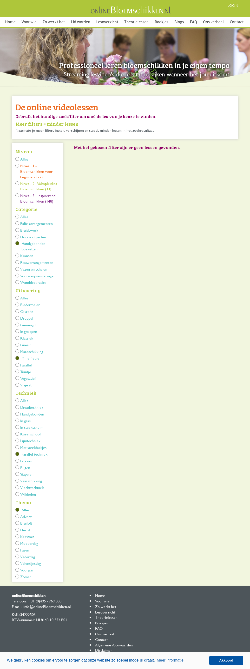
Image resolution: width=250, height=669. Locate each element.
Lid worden (80, 22)
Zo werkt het (54, 22)
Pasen (24, 550)
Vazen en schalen (33, 269)
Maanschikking (31, 351)
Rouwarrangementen (36, 262)
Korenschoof (30, 434)
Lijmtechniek (30, 440)
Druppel (26, 318)
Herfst (25, 530)
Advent (26, 516)
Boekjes (161, 22)
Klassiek (26, 338)
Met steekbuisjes (33, 447)
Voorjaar (27, 570)
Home (10, 22)
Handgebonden (32, 414)
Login (233, 5)
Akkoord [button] (226, 660)
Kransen (26, 255)
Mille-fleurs (30, 358)
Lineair (25, 344)
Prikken (26, 461)
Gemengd (27, 325)
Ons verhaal (213, 22)
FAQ (193, 22)
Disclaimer (103, 650)
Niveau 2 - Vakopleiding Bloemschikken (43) (38, 186)
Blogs (179, 22)
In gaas (25, 420)
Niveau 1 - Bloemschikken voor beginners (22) (36, 171)
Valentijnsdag (30, 563)
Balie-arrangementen (36, 223)
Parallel (26, 365)
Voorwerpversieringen (37, 276)
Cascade (26, 311)
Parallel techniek (34, 454)
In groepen (28, 331)
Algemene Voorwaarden (114, 645)
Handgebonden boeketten (33, 246)
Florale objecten (33, 237)
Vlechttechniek (32, 487)
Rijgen (25, 467)
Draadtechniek (31, 407)
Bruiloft (26, 523)
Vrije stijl (27, 385)
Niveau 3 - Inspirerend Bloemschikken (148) (37, 198)
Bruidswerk (29, 230)
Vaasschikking (31, 480)
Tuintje (25, 371)
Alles (24, 159)
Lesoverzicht (107, 22)
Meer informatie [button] (170, 660)
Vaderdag (27, 556)
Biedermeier (30, 304)
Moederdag (29, 543)
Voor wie (28, 22)
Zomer (25, 576)
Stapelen (26, 474)
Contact (236, 22)
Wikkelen (28, 494)
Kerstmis (27, 536)
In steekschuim (31, 427)
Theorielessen (136, 22)
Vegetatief (28, 378)
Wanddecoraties (33, 282)
